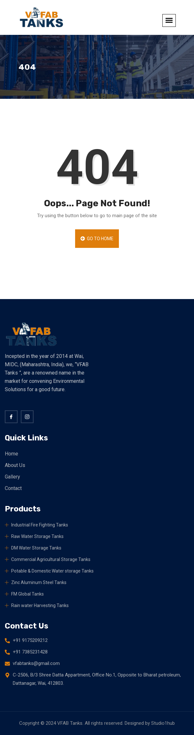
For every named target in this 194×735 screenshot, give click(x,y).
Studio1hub (163, 723)
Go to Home (97, 238)
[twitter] (27, 416)
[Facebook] (11, 416)
